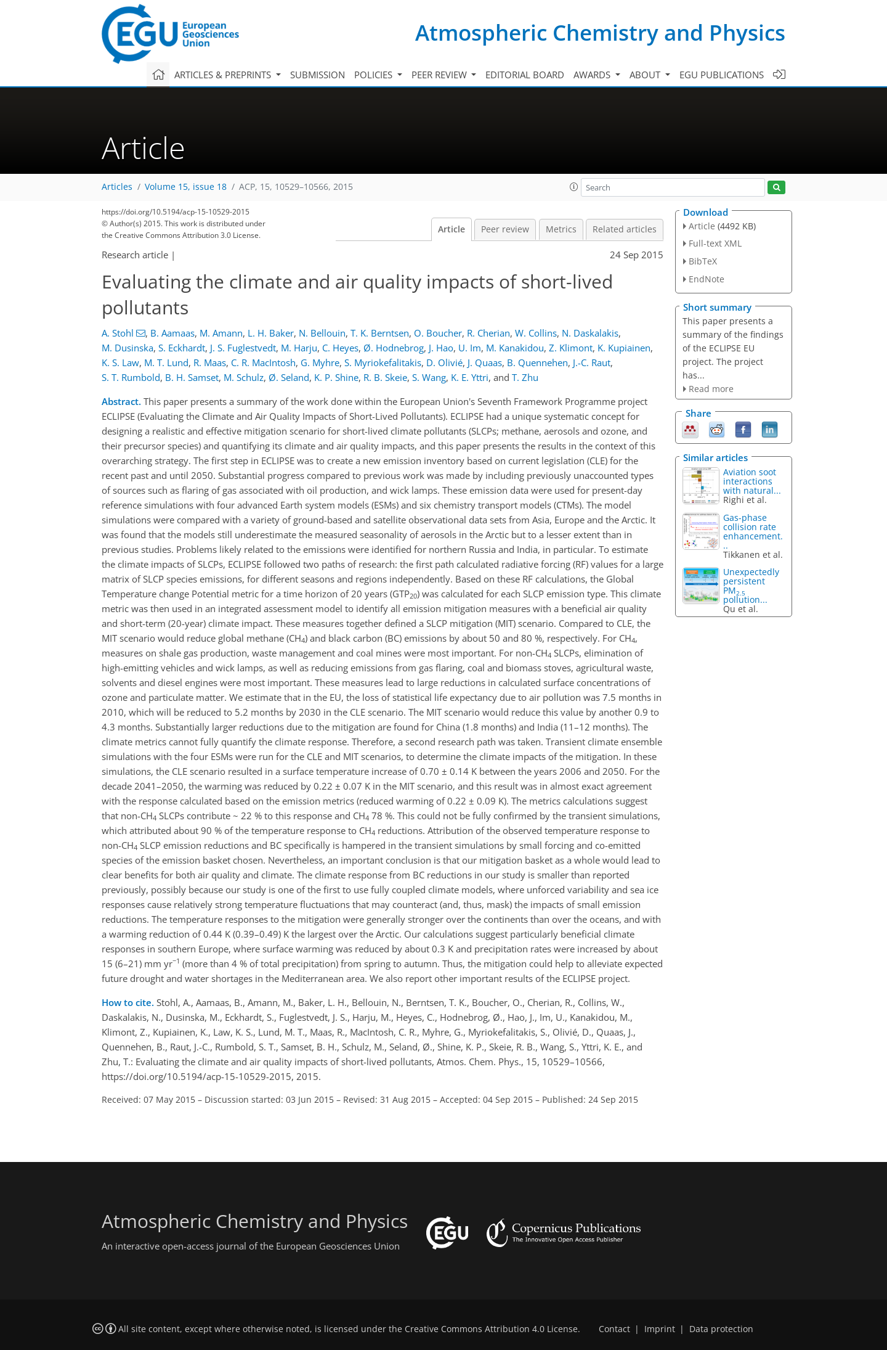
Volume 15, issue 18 (186, 186)
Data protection (721, 1329)
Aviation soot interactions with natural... (752, 481)
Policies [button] (374, 74)
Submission (317, 74)
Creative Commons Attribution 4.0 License (491, 1329)
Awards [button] (593, 74)
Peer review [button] (440, 74)
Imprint (659, 1329)
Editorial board (524, 74)
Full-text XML (715, 243)
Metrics (561, 229)
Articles (117, 186)
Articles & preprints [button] (223, 74)
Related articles (625, 229)
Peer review (505, 229)
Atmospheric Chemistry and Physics (600, 32)
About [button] (646, 74)
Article (451, 229)
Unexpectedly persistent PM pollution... (751, 585)
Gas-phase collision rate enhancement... (753, 531)
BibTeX (703, 261)
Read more (711, 389)
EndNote (706, 279)
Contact (614, 1329)
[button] (574, 186)
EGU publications (721, 74)
